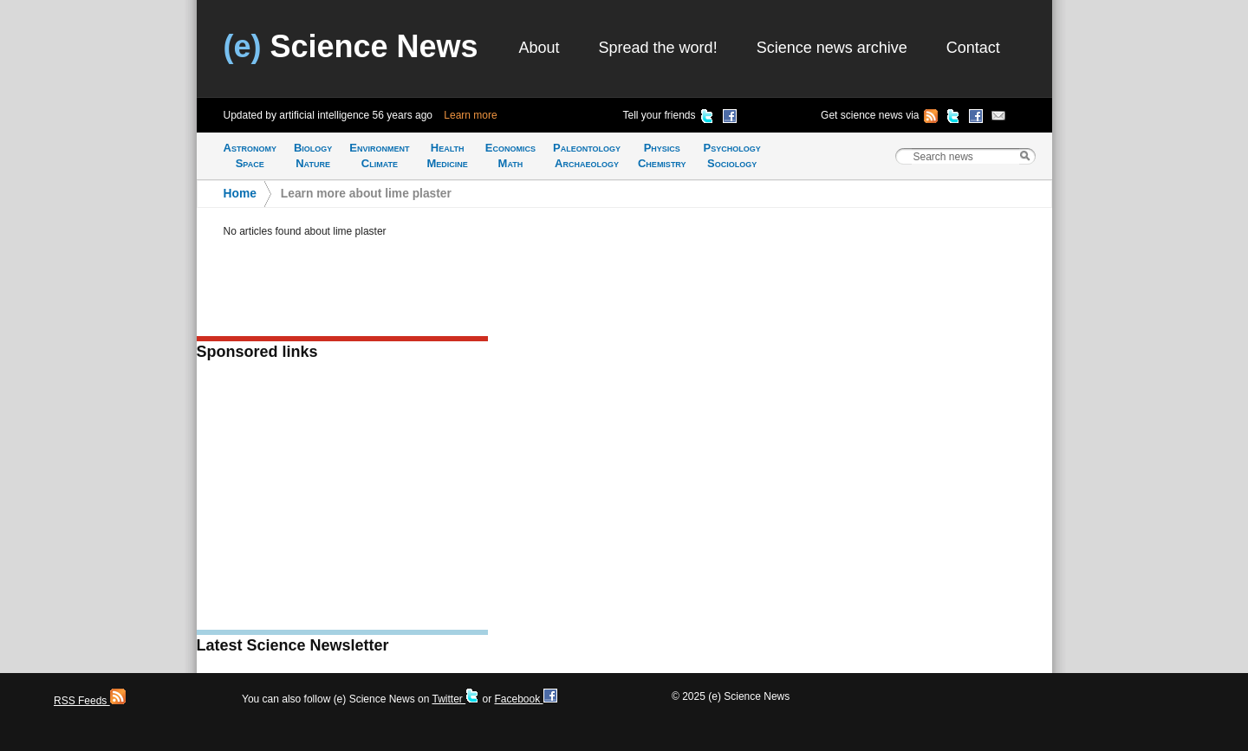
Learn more (470, 115)
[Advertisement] (342, 500)
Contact (973, 47)
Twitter (455, 699)
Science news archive (832, 47)
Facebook (525, 699)
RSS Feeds (90, 701)
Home (240, 193)
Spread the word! (658, 47)
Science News (351, 46)
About (539, 47)
